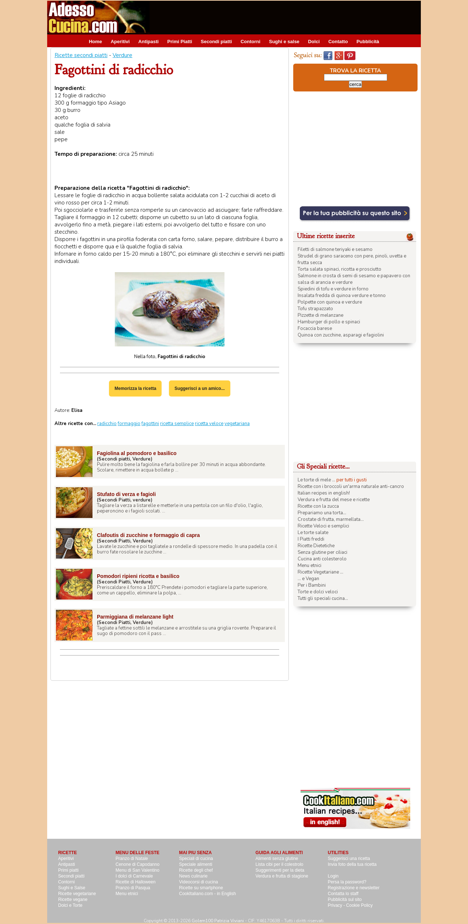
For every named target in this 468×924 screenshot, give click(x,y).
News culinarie (193, 876)
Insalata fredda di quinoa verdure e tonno (342, 295)
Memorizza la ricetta (135, 388)
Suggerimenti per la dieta (280, 870)
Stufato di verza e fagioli (126, 494)
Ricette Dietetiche (316, 545)
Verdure (122, 55)
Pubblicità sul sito (345, 899)
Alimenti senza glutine (277, 858)
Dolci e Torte (70, 905)
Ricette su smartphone (201, 887)
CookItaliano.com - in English (207, 893)
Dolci (314, 41)
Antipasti (148, 41)
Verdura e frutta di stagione (282, 876)
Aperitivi (120, 41)
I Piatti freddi (311, 539)
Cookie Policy (359, 905)
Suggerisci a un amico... (199, 388)
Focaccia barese (315, 328)
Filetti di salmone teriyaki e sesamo (335, 249)
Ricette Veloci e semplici (323, 526)
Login (333, 876)
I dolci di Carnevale (134, 876)
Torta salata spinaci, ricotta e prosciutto (339, 269)
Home (95, 41)
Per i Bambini (312, 585)
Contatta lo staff (343, 893)
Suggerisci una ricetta (349, 858)
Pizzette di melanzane (320, 315)
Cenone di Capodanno (137, 864)
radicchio (107, 423)
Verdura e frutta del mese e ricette (334, 499)
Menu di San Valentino (137, 870)
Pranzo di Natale (132, 858)
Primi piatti (68, 870)
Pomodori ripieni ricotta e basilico (138, 576)
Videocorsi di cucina (198, 881)
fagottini (150, 423)
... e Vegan (308, 578)
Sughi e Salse (71, 887)
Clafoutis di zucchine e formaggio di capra (148, 535)
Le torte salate (313, 532)
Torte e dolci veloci (318, 592)
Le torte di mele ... (316, 480)
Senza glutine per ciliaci (322, 552)
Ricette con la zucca (318, 506)
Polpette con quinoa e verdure (330, 302)
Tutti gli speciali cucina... (323, 598)
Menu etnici (309, 565)
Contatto (338, 41)
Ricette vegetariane (77, 893)
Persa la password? (347, 881)
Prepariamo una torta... (322, 513)
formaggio (129, 423)
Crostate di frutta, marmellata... (331, 519)
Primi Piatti (179, 41)
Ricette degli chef (196, 870)
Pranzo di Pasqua (133, 887)
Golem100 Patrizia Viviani (218, 921)
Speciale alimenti (195, 864)
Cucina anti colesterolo (322, 559)
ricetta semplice (177, 423)
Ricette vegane (72, 899)
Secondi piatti (216, 41)
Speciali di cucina (196, 858)
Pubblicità (367, 41)
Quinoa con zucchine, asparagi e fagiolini (341, 335)
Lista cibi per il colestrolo (279, 864)
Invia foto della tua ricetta (352, 864)
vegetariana (237, 423)
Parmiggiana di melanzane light (135, 617)
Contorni (250, 41)
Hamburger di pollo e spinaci (329, 322)
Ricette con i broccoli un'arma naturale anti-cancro (351, 486)
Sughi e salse (284, 41)
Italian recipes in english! (324, 493)
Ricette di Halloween (135, 881)
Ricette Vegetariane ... (320, 572)
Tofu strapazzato (315, 308)
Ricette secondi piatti (80, 55)
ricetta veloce (209, 423)
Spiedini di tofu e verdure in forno (333, 289)
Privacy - (337, 905)
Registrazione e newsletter (354, 887)
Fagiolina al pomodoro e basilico (137, 453)
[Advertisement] (288, 17)
